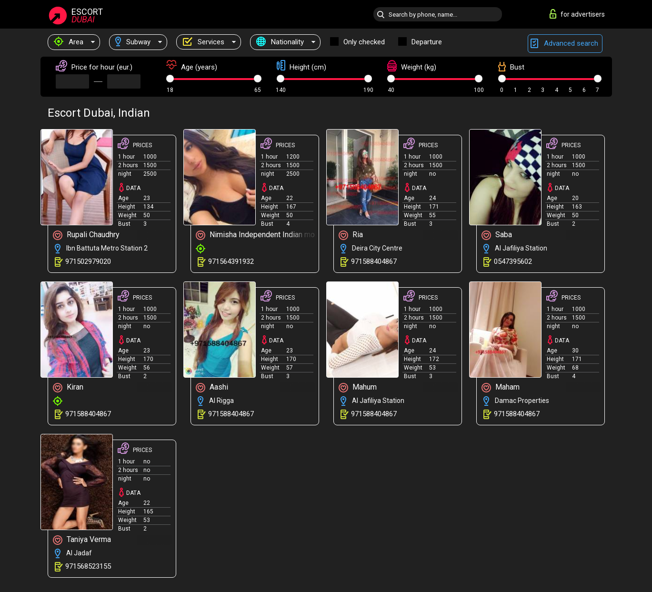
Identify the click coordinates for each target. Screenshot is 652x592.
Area (68, 42)
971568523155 (88, 566)
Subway (132, 42)
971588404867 (374, 261)
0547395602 (513, 261)
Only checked (364, 42)
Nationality (280, 42)
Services (203, 42)
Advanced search (565, 43)
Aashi (212, 387)
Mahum (358, 387)
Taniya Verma (82, 540)
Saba (496, 235)
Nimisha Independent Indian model (257, 235)
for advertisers (577, 14)
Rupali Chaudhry (86, 235)
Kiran (68, 387)
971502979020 (88, 261)
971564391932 (231, 261)
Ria (351, 235)
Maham (500, 387)
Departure (426, 42)
